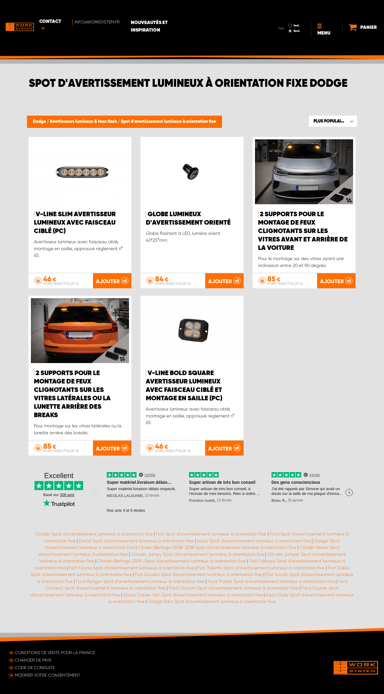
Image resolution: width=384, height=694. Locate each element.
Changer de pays (33, 660)
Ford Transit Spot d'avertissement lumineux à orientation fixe (271, 589)
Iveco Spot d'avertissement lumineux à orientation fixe (253, 549)
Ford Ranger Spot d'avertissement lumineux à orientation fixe (140, 589)
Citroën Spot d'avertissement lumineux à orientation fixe (94, 542)
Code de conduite (35, 667)
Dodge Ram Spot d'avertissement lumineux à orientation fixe (211, 610)
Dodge (40, 122)
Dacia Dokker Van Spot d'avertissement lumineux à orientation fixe (192, 603)
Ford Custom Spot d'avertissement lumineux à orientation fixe (233, 596)
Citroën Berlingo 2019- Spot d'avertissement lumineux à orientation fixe (172, 569)
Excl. (280, 13)
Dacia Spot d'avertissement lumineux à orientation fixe (136, 549)
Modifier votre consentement (47, 675)
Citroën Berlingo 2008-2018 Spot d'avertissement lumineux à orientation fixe (217, 556)
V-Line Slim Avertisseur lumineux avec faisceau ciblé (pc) (75, 223)
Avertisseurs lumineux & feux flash (84, 122)
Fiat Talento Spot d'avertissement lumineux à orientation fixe (261, 576)
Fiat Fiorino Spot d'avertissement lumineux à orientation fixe (131, 576)
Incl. (280, 8)
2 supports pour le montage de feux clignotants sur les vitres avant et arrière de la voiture (303, 231)
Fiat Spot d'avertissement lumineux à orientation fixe (211, 542)
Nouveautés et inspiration (172, 9)
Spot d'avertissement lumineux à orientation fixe (168, 122)
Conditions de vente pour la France (55, 652)
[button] (333, 121)
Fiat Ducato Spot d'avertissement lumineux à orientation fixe (198, 583)
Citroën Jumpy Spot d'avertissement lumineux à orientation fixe (197, 562)
